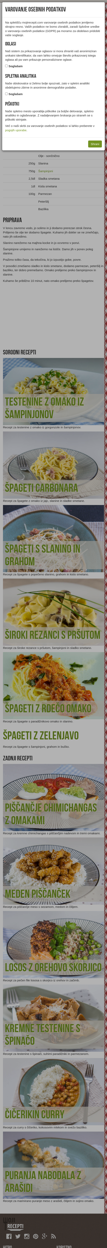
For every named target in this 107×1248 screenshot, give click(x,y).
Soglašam (16, 66)
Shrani (95, 144)
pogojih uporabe (16, 130)
